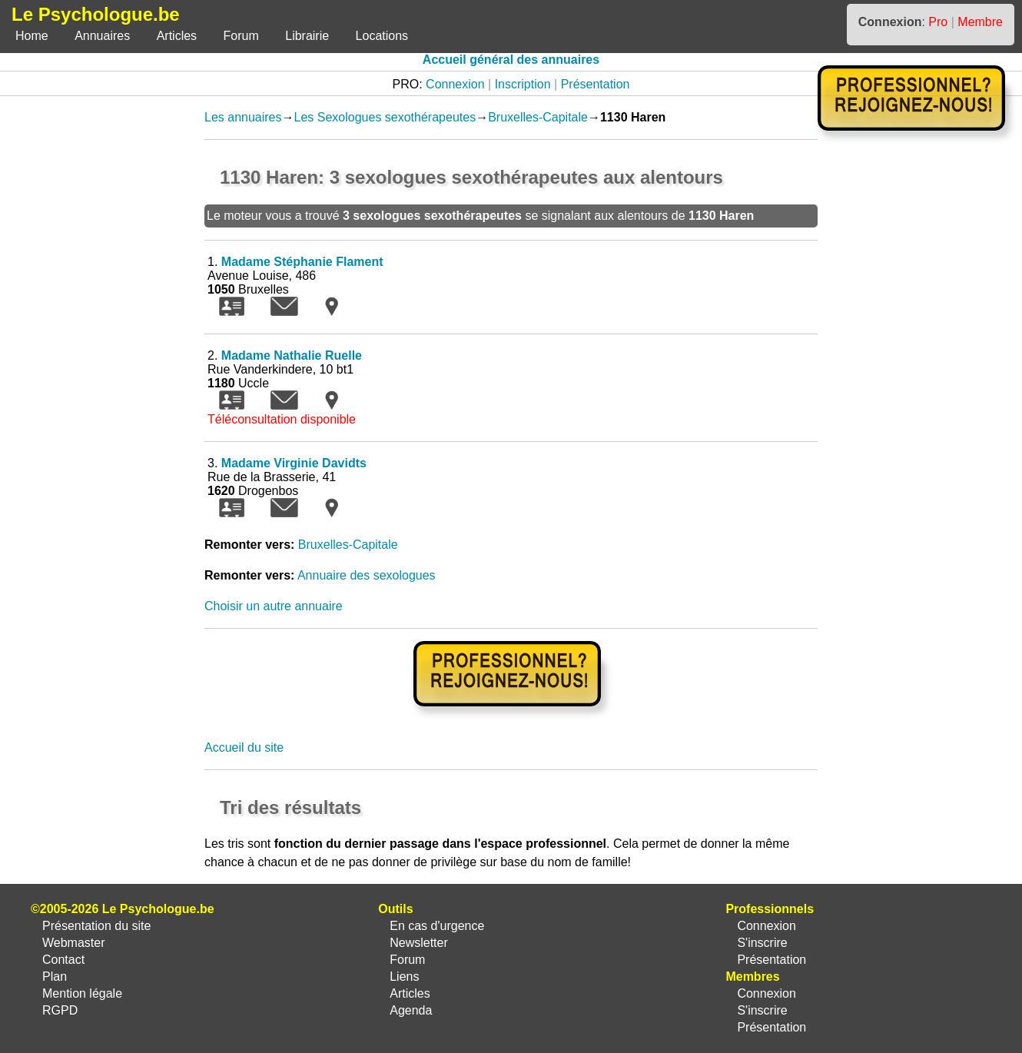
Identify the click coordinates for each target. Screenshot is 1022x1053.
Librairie (307, 35)
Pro (937, 21)
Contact (63, 959)
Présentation (595, 84)
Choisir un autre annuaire (273, 606)
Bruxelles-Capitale (538, 117)
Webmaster (73, 942)
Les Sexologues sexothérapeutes (385, 117)
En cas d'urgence (437, 925)
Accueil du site (244, 747)
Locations (382, 35)
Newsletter (419, 942)
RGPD (60, 1010)
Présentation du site (96, 925)
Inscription (523, 84)
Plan (54, 976)
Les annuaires (243, 117)
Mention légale (82, 993)
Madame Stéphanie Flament (302, 261)
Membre (980, 21)
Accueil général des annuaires (511, 59)
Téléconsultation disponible (281, 419)
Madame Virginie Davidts (294, 463)
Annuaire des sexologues (366, 575)
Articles (177, 35)
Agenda (411, 1010)
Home (31, 35)
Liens (404, 976)
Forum (241, 35)
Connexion (455, 84)
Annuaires (102, 35)
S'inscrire (762, 942)
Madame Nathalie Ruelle (291, 355)
